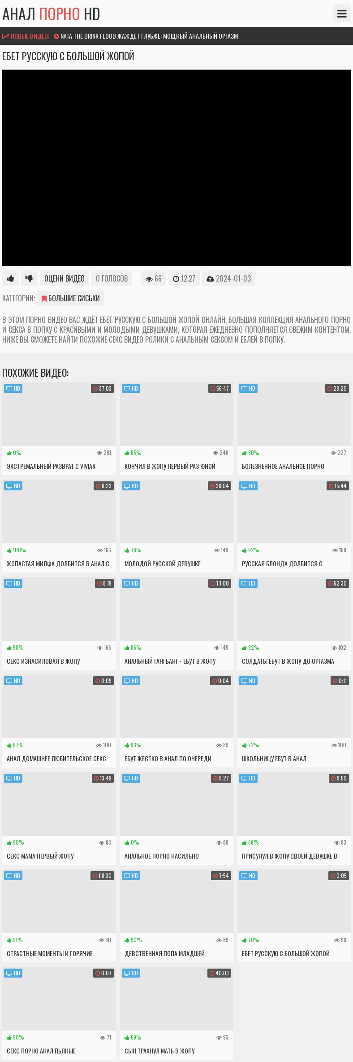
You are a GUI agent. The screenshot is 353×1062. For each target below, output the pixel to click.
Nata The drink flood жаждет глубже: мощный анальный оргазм (149, 35)
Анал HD (51, 13)
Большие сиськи (71, 298)
